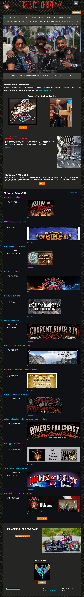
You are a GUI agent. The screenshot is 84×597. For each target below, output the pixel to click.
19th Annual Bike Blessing (15, 222)
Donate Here (76, 12)
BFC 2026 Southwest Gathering (17, 345)
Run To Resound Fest (13, 197)
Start (9, 201)
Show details (30, 217)
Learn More (23, 127)
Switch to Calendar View (75, 192)
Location (8, 203)
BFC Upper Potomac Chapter (16, 444)
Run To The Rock (11, 271)
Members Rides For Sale (22, 536)
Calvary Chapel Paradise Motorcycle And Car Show (25, 419)
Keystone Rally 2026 (12, 296)
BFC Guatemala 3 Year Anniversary (18, 493)
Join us (42, 183)
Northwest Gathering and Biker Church (20, 370)
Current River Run (11, 320)
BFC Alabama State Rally (14, 246)
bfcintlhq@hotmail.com (49, 590)
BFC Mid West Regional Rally (16, 394)
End (9, 202)
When (9, 225)
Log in (76, 3)
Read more (9, 147)
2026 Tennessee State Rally (15, 468)
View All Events (42, 518)
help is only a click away (45, 90)
